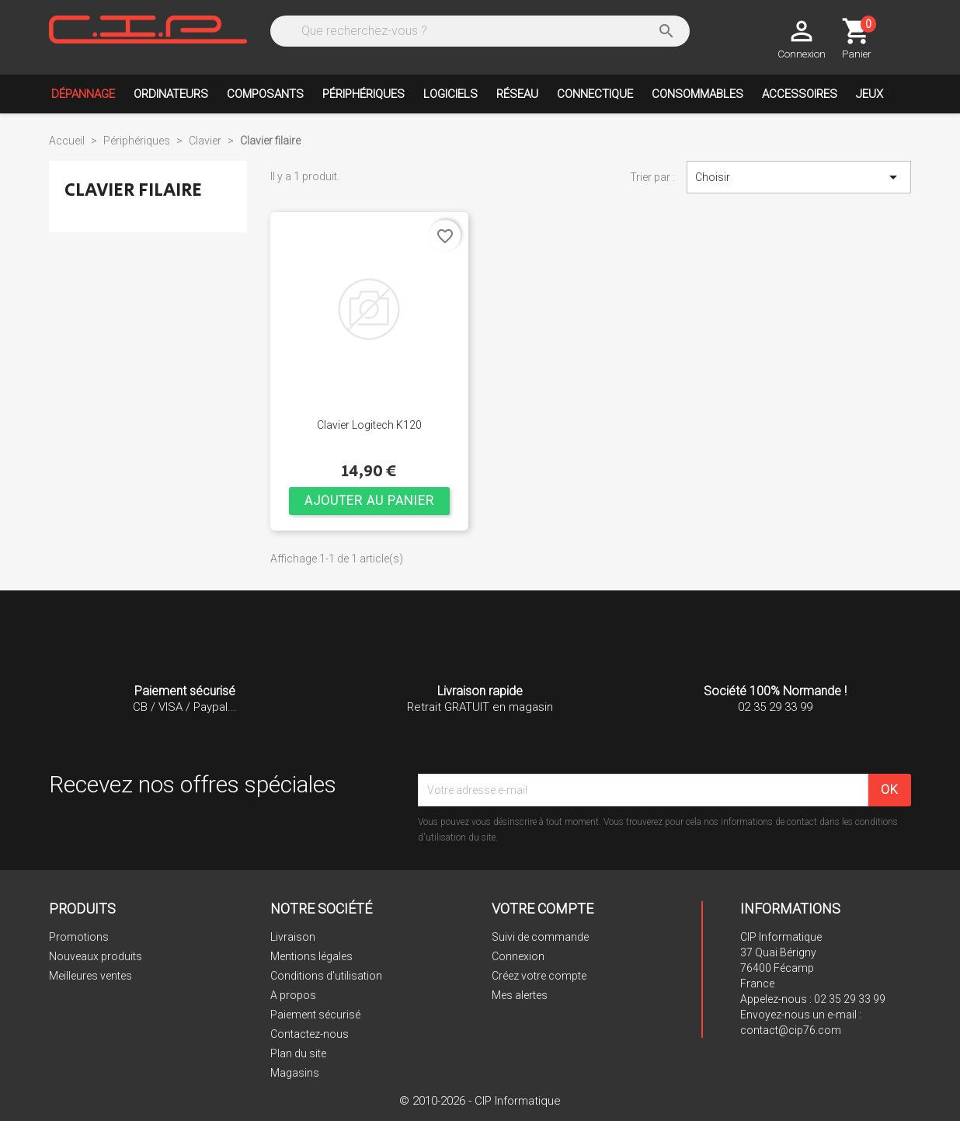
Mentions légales (311, 956)
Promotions (79, 937)
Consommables (697, 94)
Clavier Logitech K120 (369, 425)
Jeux (869, 94)
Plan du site (298, 1053)
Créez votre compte (539, 976)
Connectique (595, 94)
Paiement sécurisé (315, 1014)
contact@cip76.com (790, 1030)
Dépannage (83, 94)
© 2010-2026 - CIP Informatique (480, 1101)
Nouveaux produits (95, 956)
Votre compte (542, 908)
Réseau (517, 94)
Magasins (294, 1073)
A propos (293, 995)
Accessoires (799, 94)
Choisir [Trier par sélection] (799, 177)
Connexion (518, 956)
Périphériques (363, 94)
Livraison (292, 937)
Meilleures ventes (90, 976)
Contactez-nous (309, 1034)
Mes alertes (520, 995)
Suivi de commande (540, 937)
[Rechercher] (478, 31)
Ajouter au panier (369, 500)
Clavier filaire (133, 190)
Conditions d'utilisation (326, 976)
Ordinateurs (171, 94)
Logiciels (450, 94)
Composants (265, 94)
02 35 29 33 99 (849, 999)
